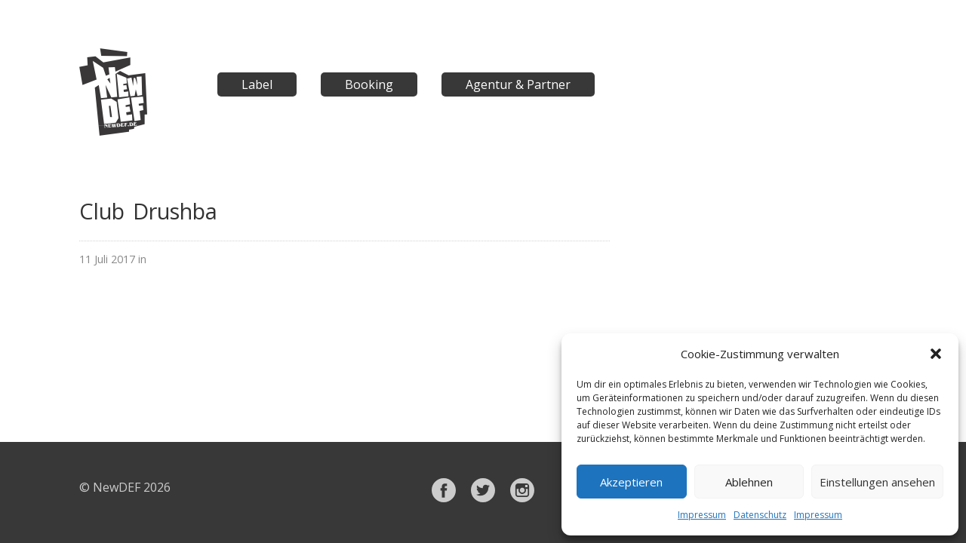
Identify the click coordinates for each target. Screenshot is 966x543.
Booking (369, 84)
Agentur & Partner (518, 84)
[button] (935, 353)
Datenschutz (760, 514)
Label (257, 84)
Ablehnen (749, 481)
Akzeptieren (631, 481)
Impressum (702, 514)
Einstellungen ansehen (877, 481)
